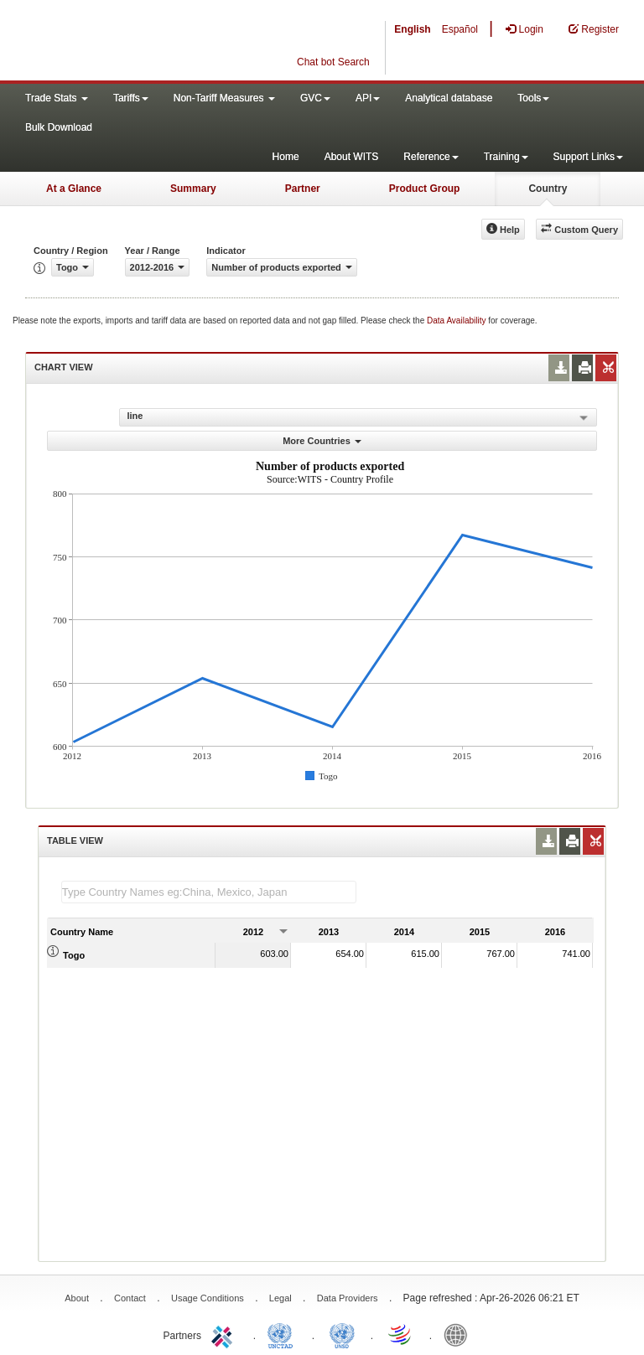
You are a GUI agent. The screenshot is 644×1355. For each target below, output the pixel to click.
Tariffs (130, 98)
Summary (193, 188)
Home (286, 157)
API (368, 98)
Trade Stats (56, 98)
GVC (315, 98)
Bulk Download (58, 127)
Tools (533, 98)
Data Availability (457, 320)
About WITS (352, 157)
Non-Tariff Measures (224, 98)
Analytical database (448, 98)
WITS (167, 42)
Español (460, 29)
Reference (430, 157)
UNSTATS (342, 1334)
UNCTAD (283, 1334)
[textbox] (208, 892)
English (412, 29)
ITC (225, 1334)
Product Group (424, 188)
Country (547, 188)
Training (506, 157)
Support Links (588, 157)
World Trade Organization (401, 1334)
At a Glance (73, 188)
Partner (302, 188)
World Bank (459, 1334)
